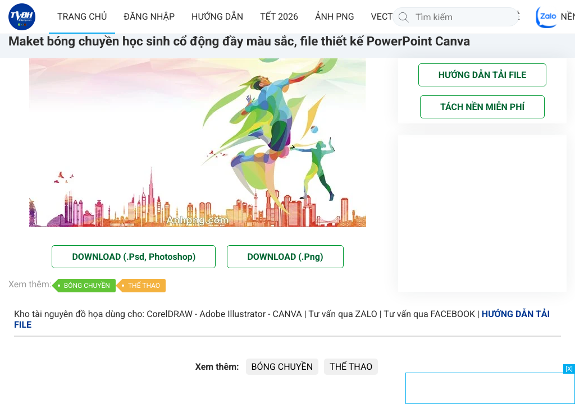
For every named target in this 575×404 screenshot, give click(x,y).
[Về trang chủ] (21, 16)
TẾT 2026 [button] (279, 16)
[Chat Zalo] (547, 17)
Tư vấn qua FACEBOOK (429, 314)
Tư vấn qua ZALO (342, 314)
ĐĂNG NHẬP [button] (149, 16)
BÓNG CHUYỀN (87, 286)
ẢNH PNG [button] (334, 16)
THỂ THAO (144, 286)
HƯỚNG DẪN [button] (217, 16)
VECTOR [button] (388, 16)
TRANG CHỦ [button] (82, 16)
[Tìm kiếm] (404, 16)
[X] (569, 369)
